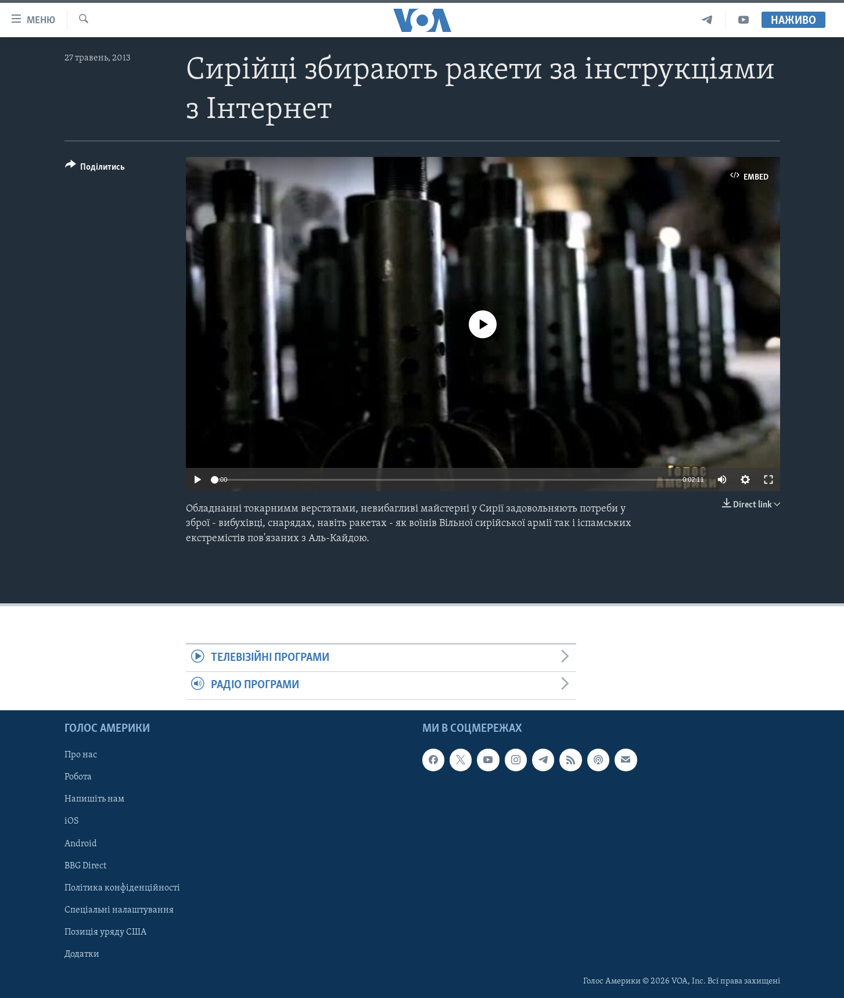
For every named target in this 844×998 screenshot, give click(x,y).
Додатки (81, 953)
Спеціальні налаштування (119, 909)
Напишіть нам (94, 799)
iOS (71, 821)
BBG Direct (85, 865)
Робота (78, 777)
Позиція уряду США (105, 931)
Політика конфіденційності (122, 887)
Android (80, 843)
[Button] (95, 169)
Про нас (80, 755)
